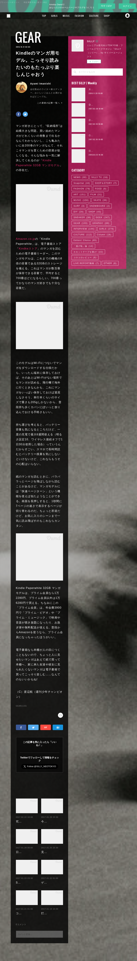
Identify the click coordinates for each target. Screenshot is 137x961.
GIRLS (72, 15)
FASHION (97, 15)
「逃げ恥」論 (83, 246)
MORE (125, 15)
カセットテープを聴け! (88, 252)
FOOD (100, 189)
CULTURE (112, 15)
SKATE (100, 200)
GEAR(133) (21, 706)
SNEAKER (82, 217)
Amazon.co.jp (25, 238)
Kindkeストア (28, 248)
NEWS (80, 177)
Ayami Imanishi (40, 83)
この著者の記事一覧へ (50, 103)
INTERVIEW (83, 229)
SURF (79, 206)
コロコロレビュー (84, 257)
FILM (96, 194)
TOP (62, 15)
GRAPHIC (100, 223)
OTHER (110, 263)
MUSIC (84, 15)
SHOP (94, 212)
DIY (78, 212)
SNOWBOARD (100, 206)
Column (104, 234)
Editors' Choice (85, 240)
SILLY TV (99, 177)
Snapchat (81, 183)
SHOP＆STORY (106, 183)
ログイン (127, 6)
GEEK (103, 217)
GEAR (28, 37)
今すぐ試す (106, 6)
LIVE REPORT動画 (86, 263)
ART (79, 194)
